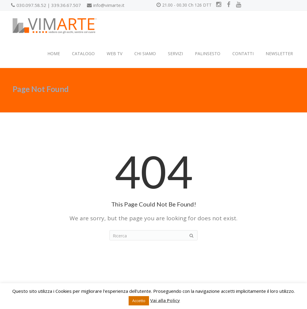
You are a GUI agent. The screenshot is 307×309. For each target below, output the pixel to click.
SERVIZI (175, 53)
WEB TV (114, 53)
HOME (53, 53)
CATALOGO (83, 53)
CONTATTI (243, 53)
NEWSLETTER (279, 53)
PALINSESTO (207, 53)
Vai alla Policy (165, 300)
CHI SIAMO (145, 53)
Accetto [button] (138, 300)
